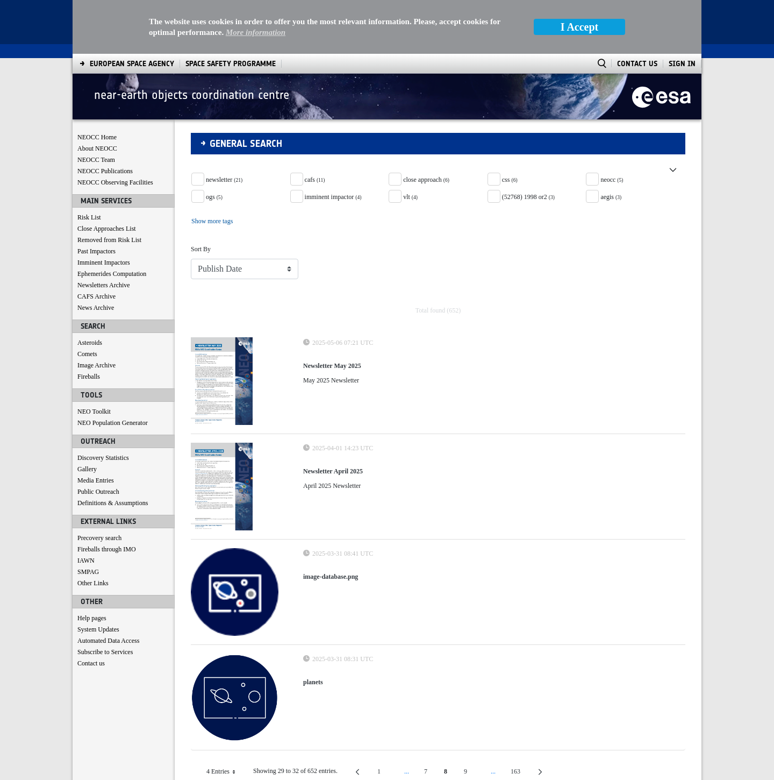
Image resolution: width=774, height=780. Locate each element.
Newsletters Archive (103, 231)
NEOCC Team (96, 106)
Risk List (89, 163)
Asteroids (89, 289)
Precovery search (99, 484)
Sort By (201, 195)
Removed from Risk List (109, 186)
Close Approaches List (106, 175)
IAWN (86, 506)
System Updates (98, 575)
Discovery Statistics (103, 404)
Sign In (682, 10)
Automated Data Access (108, 587)
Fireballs (88, 323)
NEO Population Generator (112, 369)
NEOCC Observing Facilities (115, 128)
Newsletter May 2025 (332, 312)
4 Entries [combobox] (225, 717)
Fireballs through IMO (106, 495)
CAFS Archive (96, 242)
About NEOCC (97, 94)
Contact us (91, 609)
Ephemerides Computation (111, 220)
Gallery (87, 415)
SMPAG (88, 518)
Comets (87, 300)
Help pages (91, 564)
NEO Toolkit (94, 357)
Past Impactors (96, 197)
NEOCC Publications (105, 117)
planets (313, 628)
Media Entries (95, 426)
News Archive (95, 254)
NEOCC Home (97, 83)
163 (520, 719)
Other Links (93, 529)
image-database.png (330, 523)
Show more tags (212, 167)
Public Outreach (98, 438)
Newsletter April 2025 (333, 417)
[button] (438, 111)
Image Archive (96, 311)
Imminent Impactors (103, 208)
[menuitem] (104, 769)
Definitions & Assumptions (112, 449)
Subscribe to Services (105, 598)
